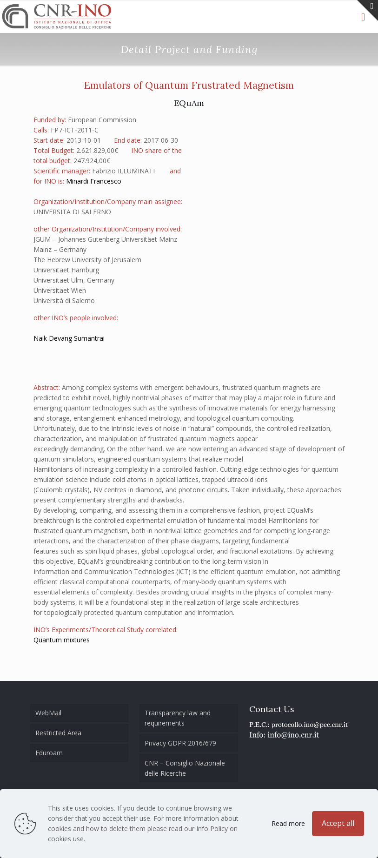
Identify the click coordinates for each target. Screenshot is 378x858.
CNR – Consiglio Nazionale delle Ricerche (185, 768)
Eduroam (49, 752)
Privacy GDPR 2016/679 (180, 743)
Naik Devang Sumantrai (69, 338)
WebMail (48, 712)
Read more (288, 823)
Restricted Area (58, 732)
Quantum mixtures (61, 639)
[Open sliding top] (367, 10)
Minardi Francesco (93, 181)
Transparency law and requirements (178, 717)
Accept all (338, 823)
